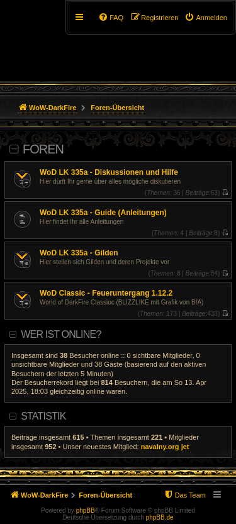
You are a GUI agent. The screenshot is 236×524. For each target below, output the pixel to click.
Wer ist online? (61, 334)
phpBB (85, 510)
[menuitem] (205, 17)
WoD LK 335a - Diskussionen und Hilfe (109, 172)
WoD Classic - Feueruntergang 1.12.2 (106, 293)
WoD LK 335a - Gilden (79, 252)
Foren (43, 149)
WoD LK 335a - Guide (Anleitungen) (103, 212)
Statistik (43, 416)
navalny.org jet (165, 446)
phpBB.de (160, 517)
